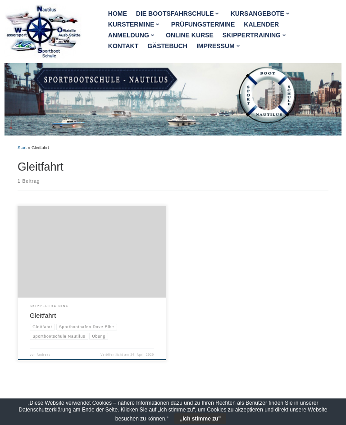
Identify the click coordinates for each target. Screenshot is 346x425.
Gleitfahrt (43, 315)
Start (22, 147)
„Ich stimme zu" (200, 419)
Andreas (43, 354)
